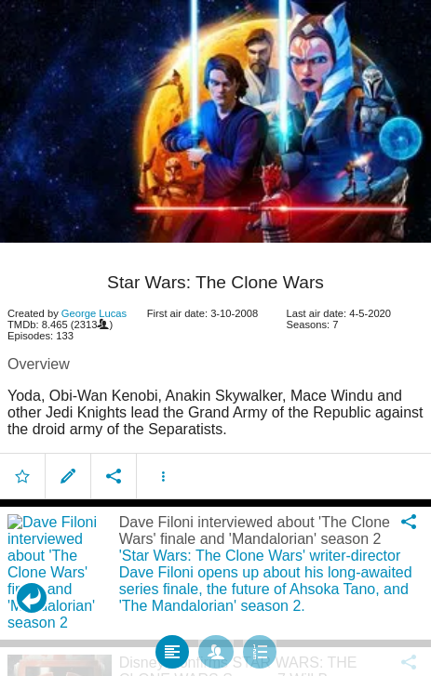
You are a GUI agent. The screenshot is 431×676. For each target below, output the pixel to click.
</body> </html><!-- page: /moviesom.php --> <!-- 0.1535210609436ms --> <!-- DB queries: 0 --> (215, 338)
